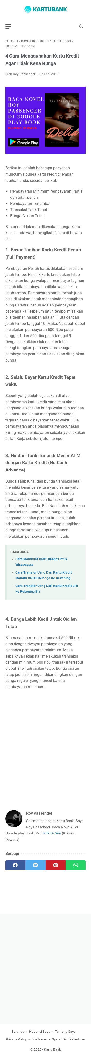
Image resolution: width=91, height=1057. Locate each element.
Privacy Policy (16, 1039)
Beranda (17, 1031)
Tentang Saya (65, 1031)
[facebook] (15, 865)
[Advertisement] (45, 743)
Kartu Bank (52, 1049)
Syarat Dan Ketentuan (68, 1039)
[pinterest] (56, 865)
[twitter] (35, 865)
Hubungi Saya (39, 1031)
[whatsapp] (76, 865)
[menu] (8, 26)
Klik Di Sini (52, 833)
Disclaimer (39, 1039)
